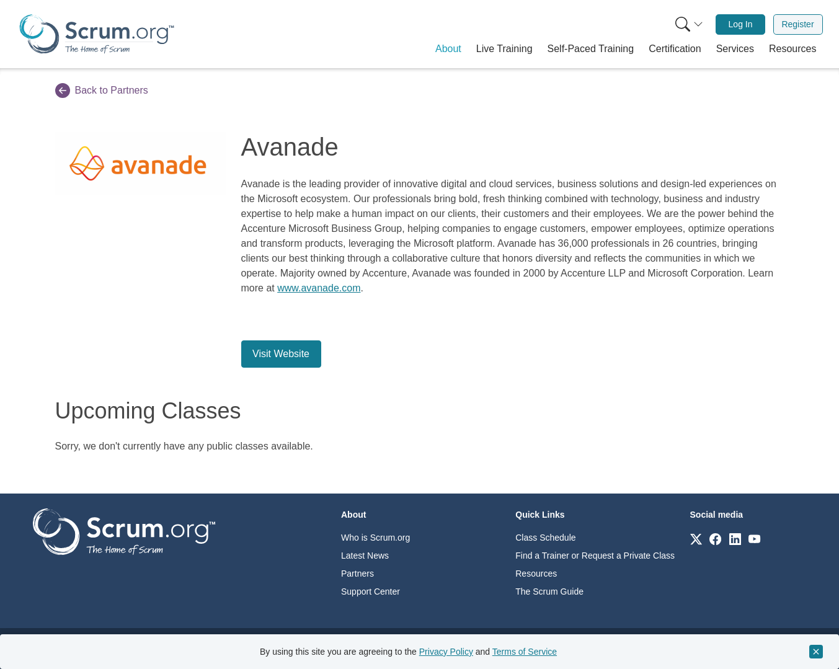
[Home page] (97, 34)
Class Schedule (545, 538)
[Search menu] (689, 24)
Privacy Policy (446, 652)
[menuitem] (688, 24)
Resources (536, 573)
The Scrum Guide (549, 591)
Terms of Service (524, 652)
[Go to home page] (124, 531)
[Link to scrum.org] (696, 538)
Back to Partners (101, 90)
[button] (448, 49)
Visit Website (280, 353)
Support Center (370, 591)
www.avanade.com (318, 288)
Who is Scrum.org (375, 538)
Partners (357, 573)
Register (797, 24)
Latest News (365, 555)
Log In (741, 24)
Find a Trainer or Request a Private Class (595, 555)
